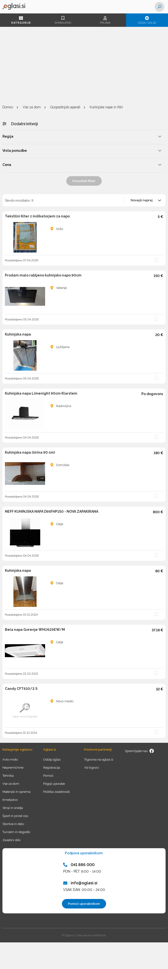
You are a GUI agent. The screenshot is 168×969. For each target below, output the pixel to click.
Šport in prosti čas (15, 816)
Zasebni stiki (11, 840)
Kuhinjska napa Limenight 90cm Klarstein (41, 393)
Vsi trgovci (91, 767)
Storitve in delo (13, 824)
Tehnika (8, 775)
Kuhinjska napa (18, 334)
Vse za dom (32, 107)
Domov (7, 107)
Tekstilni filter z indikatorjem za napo (37, 216)
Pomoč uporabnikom (84, 904)
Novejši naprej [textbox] (142, 200)
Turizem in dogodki (16, 832)
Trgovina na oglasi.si (98, 759)
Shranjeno (63, 20)
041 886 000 (79, 864)
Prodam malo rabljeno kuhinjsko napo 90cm (43, 275)
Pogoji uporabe (54, 783)
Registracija (51, 767)
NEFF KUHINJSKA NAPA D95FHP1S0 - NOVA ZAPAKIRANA (51, 511)
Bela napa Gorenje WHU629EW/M (35, 630)
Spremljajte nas (139, 751)
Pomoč (48, 775)
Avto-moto (10, 759)
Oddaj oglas (147, 20)
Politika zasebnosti (56, 792)
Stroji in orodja (12, 808)
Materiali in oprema (16, 792)
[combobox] (145, 200)
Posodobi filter (84, 181)
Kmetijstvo (10, 800)
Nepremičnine (12, 767)
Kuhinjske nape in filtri (106, 107)
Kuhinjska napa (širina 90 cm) (30, 452)
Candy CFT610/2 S (21, 689)
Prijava (105, 20)
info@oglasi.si (80, 883)
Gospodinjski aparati (65, 107)
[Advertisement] (84, 66)
